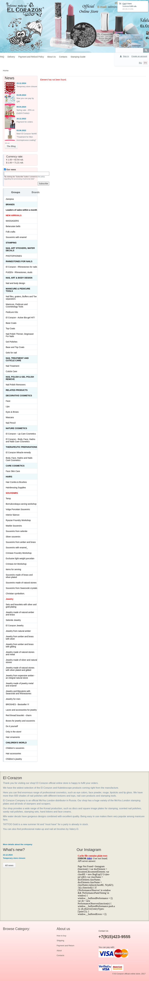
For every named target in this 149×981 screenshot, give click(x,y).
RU (140, 63)
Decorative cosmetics (19, 395)
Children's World (16, 742)
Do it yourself (12, 726)
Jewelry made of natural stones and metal (20, 653)
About (59, 950)
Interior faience (12, 515)
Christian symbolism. (15, 593)
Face (8, 401)
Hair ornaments (13, 737)
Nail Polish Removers (16, 384)
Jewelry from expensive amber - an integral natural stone (20, 676)
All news (9, 865)
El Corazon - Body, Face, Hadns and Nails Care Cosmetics (20, 440)
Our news (10, 169)
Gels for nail (11, 352)
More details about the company (17, 844)
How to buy (61, 936)
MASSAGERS (12, 221)
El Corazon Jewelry (15, 625)
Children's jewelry (14, 759)
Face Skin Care (13, 471)
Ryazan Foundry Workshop (18, 520)
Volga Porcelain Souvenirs (18, 509)
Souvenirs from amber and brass (21, 542)
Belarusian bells (13, 226)
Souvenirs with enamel (16, 237)
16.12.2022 (21, 119)
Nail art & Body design (19, 278)
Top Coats (10, 328)
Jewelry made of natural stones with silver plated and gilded (20, 669)
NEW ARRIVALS (14, 215)
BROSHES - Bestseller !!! (17, 704)
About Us (51, 57)
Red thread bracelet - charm (18, 715)
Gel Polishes (11, 342)
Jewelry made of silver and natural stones (21, 661)
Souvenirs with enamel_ (17, 547)
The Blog (11, 146)
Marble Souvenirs (14, 526)
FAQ (2, 57)
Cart (124, 4)
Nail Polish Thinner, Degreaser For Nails (20, 335)
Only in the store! (13, 732)
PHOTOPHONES (14, 256)
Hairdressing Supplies (16, 487)
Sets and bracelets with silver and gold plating (21, 605)
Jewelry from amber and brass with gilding (19, 645)
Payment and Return (65, 945)
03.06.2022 (21, 130)
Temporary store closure (27, 86)
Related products (17, 390)
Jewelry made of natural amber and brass (20, 613)
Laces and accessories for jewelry (21, 710)
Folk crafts (10, 232)
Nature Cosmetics (16, 428)
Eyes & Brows (12, 412)
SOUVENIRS (12, 493)
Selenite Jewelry (13, 620)
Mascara (10, 417)
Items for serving (13, 569)
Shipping (60, 940)
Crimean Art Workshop (16, 564)
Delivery (11, 57)
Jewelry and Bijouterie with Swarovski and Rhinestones (18, 692)
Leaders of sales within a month (21, 210)
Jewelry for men (13, 699)
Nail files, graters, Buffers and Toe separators (21, 297)
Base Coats (11, 323)
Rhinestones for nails (19, 261)
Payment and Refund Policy (31, 57)
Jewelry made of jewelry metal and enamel (19, 684)
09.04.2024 (21, 107)
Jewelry (9, 599)
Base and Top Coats (15, 347)
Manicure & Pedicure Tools (18, 289)
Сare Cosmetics (15, 466)
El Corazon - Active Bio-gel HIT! (20, 317)
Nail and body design (15, 283)
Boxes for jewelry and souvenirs (20, 721)
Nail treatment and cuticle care (17, 359)
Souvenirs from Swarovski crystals (21, 588)
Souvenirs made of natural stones (21, 582)
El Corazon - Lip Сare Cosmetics (21, 434)
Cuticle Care (11, 371)
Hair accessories (13, 753)
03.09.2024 (21, 95)
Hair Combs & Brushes (16, 482)
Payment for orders (25, 122)
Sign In (126, 56)
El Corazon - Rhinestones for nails (21, 267)
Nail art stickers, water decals (20, 249)
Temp (8, 498)
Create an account (139, 56)
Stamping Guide (78, 57)
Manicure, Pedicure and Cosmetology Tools (17, 305)
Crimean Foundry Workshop (19, 553)
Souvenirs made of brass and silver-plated (19, 576)
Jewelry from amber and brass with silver (19, 637)
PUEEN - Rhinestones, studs (19, 272)
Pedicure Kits (12, 312)
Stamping (11, 242)
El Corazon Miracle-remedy (18, 452)
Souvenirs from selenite (16, 531)
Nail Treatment (12, 366)
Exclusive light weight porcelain (20, 558)
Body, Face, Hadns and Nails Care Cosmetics (19, 459)
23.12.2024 (21, 83)
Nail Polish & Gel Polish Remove (20, 378)
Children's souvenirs (15, 748)
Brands (10, 204)
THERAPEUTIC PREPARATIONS (21, 447)
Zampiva (10, 199)
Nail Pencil (10, 423)
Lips (8, 406)
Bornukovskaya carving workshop (21, 504)
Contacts (63, 57)
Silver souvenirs (13, 536)
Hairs (9, 476)
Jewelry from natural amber (18, 631)
